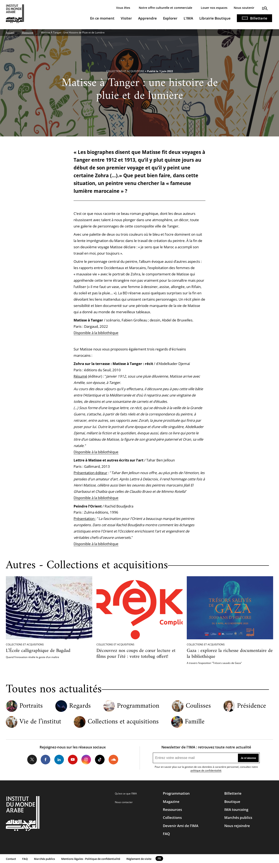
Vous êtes (123, 8)
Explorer (170, 18)
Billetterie (258, 18)
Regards (80, 706)
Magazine (27, 32)
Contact (11, 859)
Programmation (138, 706)
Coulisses (198, 706)
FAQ (166, 833)
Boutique (232, 801)
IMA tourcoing (236, 809)
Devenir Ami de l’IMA (180, 825)
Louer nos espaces (214, 8)
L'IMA (188, 18)
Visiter (126, 18)
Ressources (172, 809)
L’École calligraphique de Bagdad (38, 650)
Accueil (10, 32)
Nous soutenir (244, 8)
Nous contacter (124, 802)
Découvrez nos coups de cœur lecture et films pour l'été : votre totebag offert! (135, 653)
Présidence (251, 706)
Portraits (31, 706)
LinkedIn (59, 759)
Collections (172, 817)
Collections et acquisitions (123, 722)
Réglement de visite (138, 859)
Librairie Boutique (215, 18)
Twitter (32, 759)
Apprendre (147, 18)
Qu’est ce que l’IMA (126, 793)
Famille (195, 722)
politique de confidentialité (206, 770)
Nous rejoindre (237, 825)
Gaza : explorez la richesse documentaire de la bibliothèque (230, 653)
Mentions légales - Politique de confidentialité (90, 859)
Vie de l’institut (40, 722)
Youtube (73, 759)
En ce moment (102, 18)
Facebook (45, 759)
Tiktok (100, 759)
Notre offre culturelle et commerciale (165, 8)
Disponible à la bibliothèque (96, 332)
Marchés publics (238, 817)
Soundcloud (113, 759)
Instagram (86, 759)
